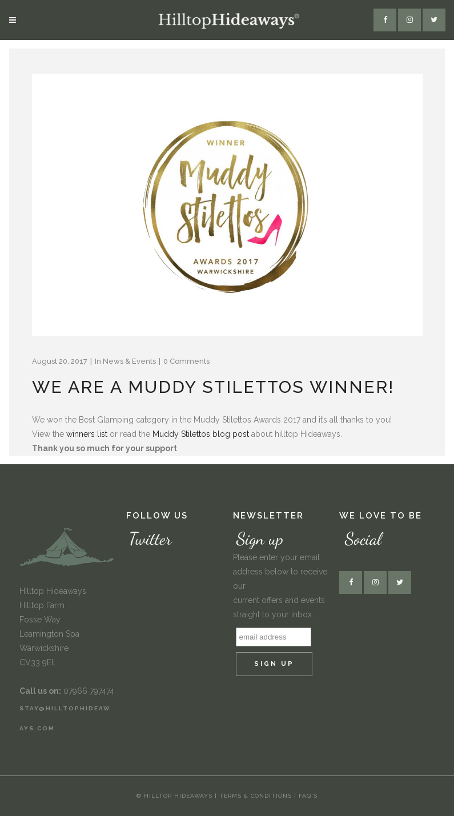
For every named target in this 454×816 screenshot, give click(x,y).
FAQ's (308, 796)
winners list (86, 434)
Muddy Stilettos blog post (200, 434)
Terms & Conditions (256, 796)
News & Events (129, 361)
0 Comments (186, 361)
